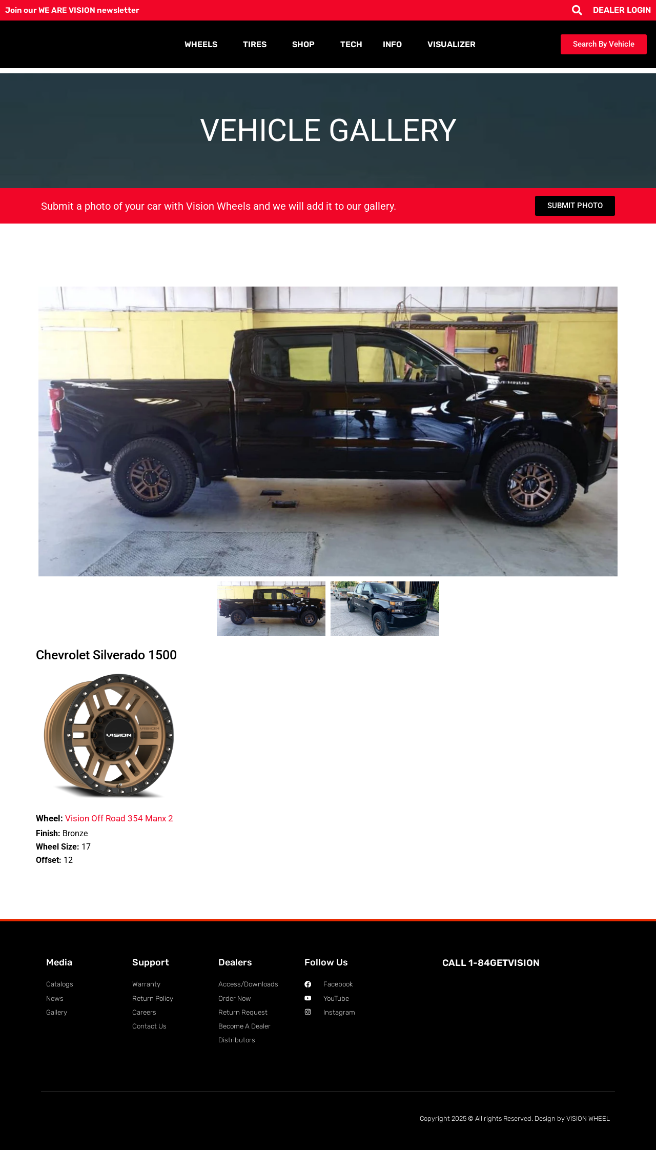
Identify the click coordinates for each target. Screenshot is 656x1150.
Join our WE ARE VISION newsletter (75, 10)
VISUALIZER (451, 44)
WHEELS (203, 44)
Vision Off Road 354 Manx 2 (104, 818)
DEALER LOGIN (622, 10)
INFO (395, 44)
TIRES (257, 44)
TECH (351, 44)
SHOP (306, 44)
